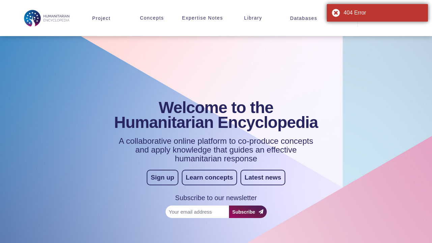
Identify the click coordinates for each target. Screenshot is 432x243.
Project (101, 18)
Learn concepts (209, 177)
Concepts (152, 18)
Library (253, 18)
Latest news (262, 177)
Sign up (162, 177)
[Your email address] (197, 212)
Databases (303, 18)
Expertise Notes (202, 18)
